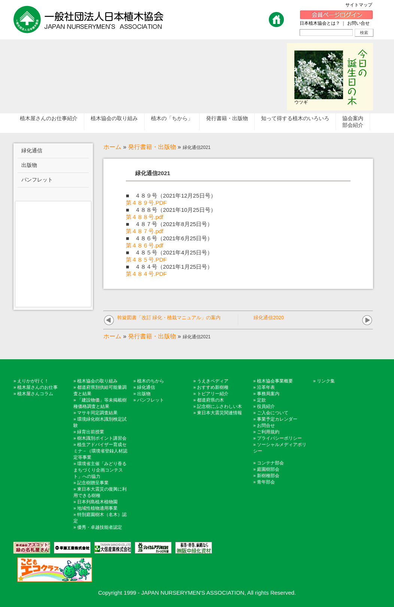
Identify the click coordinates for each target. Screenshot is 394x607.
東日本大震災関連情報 (219, 412)
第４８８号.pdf (144, 217)
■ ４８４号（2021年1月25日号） (169, 266)
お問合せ (266, 425)
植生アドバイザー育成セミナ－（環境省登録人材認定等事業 (100, 451)
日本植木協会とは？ (320, 23)
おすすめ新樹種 (212, 387)
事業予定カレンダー (277, 419)
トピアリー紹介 (212, 393)
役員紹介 (266, 406)
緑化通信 (146, 387)
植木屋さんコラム (35, 393)
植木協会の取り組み (97, 381)
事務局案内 (268, 393)
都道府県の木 (210, 400)
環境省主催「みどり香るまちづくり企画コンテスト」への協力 (100, 470)
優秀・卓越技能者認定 (99, 527)
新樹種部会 (268, 475)
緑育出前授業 (90, 431)
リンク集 (326, 381)
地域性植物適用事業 (97, 508)
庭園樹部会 (268, 469)
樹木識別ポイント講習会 (102, 438)
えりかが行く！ (33, 381)
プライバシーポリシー (279, 438)
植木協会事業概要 (275, 381)
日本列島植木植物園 (97, 501)
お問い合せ (358, 23)
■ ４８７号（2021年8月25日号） (169, 224)
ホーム (112, 147)
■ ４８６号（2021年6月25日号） (169, 238)
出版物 (144, 393)
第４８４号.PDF (146, 274)
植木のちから (150, 381)
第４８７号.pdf (144, 231)
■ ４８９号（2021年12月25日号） (171, 195)
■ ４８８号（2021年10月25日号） (171, 210)
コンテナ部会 (270, 463)
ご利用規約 (268, 431)
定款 (261, 400)
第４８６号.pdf (144, 245)
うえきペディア (212, 381)
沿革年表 (266, 387)
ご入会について (272, 412)
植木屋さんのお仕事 (37, 387)
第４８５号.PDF (146, 259)
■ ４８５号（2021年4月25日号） (169, 252)
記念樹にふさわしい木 (219, 406)
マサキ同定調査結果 (97, 412)
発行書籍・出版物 (152, 147)
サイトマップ (361, 4)
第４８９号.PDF (146, 202)
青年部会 (266, 482)
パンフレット (150, 400)
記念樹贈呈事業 (93, 482)
